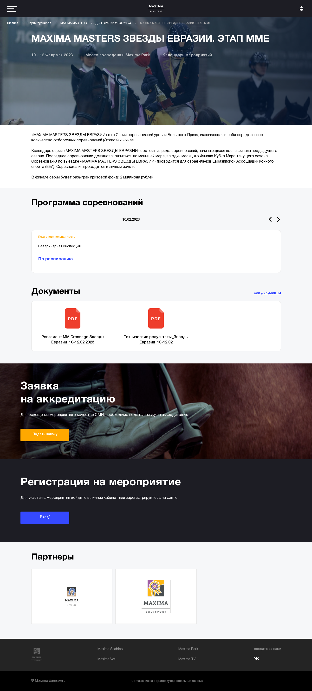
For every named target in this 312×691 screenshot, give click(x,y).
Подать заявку (44, 434)
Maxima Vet (107, 659)
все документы (267, 293)
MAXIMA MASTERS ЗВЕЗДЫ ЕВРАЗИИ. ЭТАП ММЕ (175, 23)
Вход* (45, 517)
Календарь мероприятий (187, 55)
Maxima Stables (110, 649)
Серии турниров (39, 23)
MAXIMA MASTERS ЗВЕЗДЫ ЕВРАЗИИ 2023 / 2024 (95, 23)
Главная (12, 23)
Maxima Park (188, 649)
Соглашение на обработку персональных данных (167, 681)
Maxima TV (187, 659)
